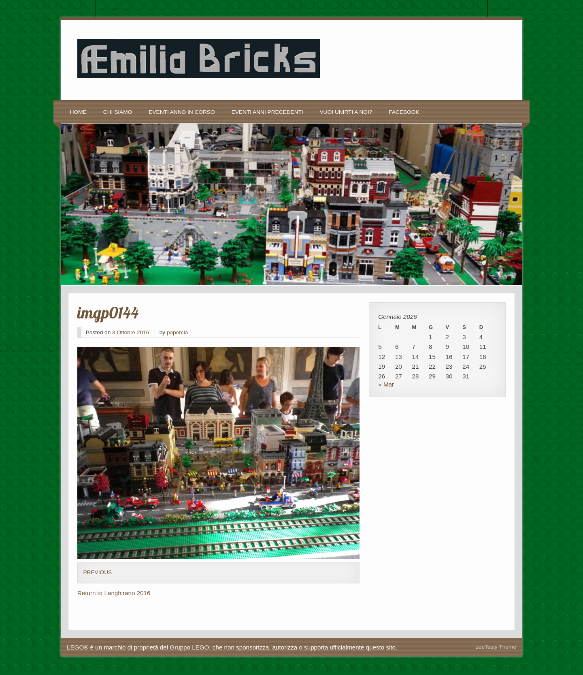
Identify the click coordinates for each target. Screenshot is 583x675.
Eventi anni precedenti (267, 112)
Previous (97, 572)
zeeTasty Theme (496, 647)
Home (78, 112)
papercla (177, 332)
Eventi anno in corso (182, 112)
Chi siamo (117, 112)
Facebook (404, 112)
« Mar (386, 384)
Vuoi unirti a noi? (346, 112)
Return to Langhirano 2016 (114, 593)
